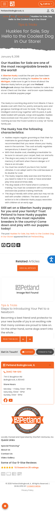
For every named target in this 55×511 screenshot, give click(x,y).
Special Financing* (10, 445)
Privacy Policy (27, 490)
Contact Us (7, 453)
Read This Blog (10, 339)
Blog (13, 16)
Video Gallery (8, 457)
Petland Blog (37, 236)
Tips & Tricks (23, 16)
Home (6, 16)
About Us (5, 449)
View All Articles (27, 268)
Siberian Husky (10, 75)
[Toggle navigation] (4, 3)
